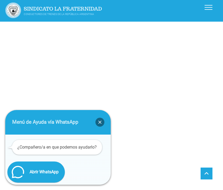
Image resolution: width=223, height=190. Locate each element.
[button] (99, 122)
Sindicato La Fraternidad (63, 9)
